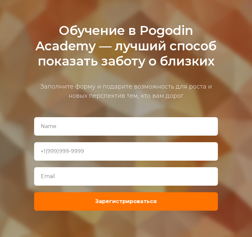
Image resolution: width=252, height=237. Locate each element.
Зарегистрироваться (126, 201)
